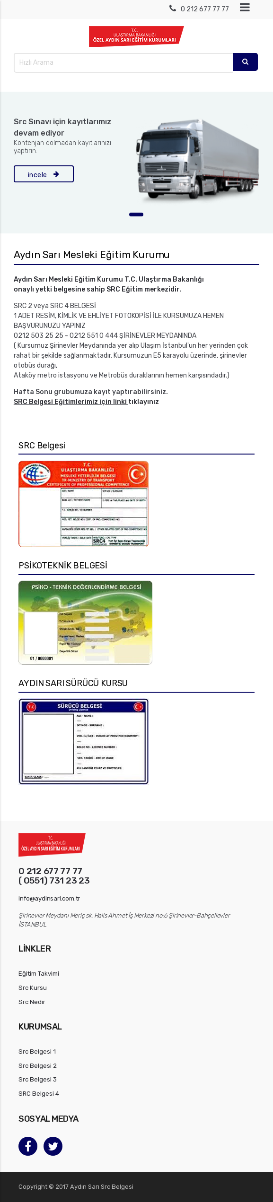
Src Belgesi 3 (37, 1079)
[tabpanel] (136, 162)
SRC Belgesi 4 (38, 1093)
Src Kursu (32, 987)
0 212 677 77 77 (199, 9)
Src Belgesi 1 (37, 1051)
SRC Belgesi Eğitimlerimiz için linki (71, 402)
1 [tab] (136, 214)
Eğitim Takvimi (38, 973)
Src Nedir (31, 1001)
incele (44, 173)
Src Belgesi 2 (37, 1065)
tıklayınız (143, 402)
